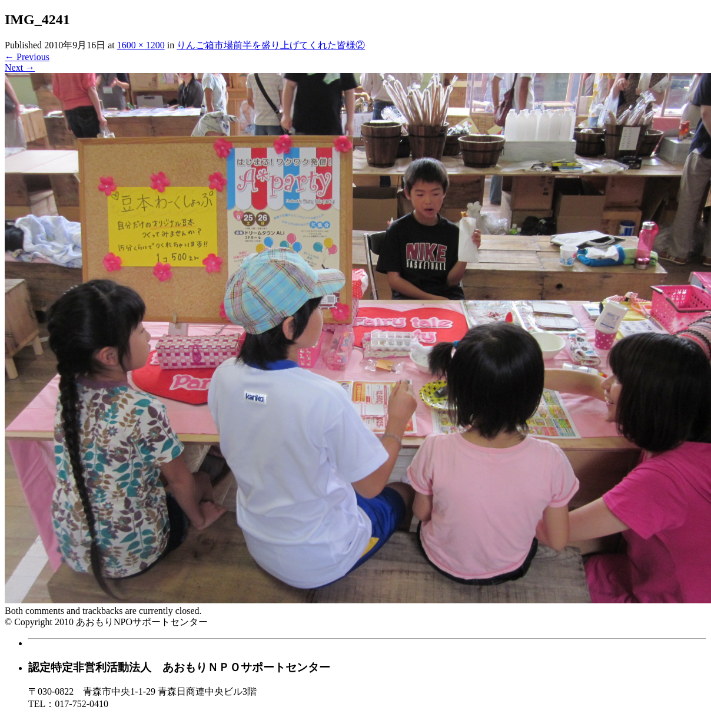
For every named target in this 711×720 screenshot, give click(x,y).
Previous (27, 57)
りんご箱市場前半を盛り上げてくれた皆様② (271, 45)
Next (20, 67)
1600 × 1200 (141, 45)
